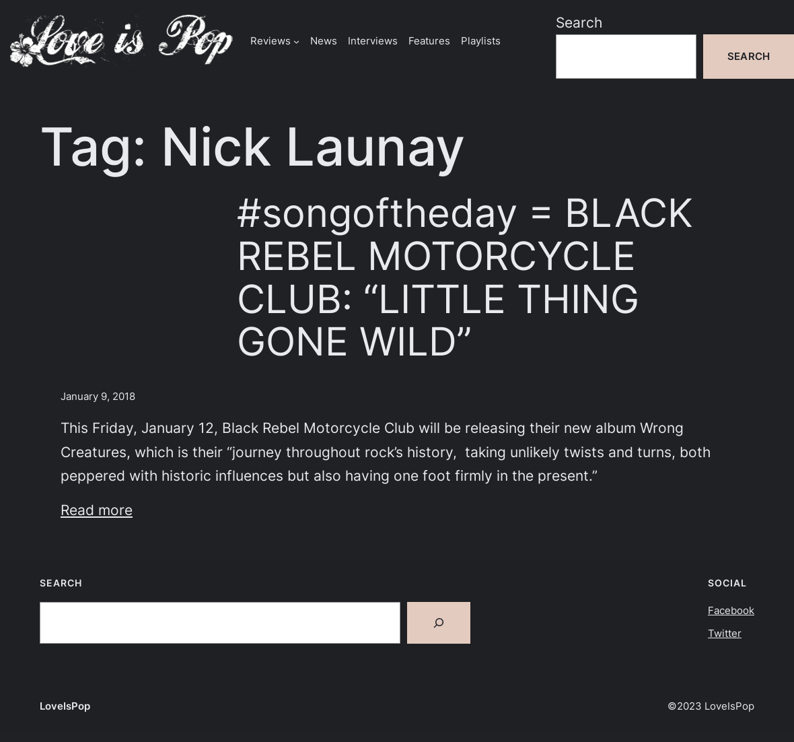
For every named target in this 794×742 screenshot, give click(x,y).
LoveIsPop (65, 706)
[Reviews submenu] (296, 41)
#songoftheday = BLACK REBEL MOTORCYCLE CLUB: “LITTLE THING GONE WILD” (465, 277)
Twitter (725, 633)
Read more (97, 510)
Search (579, 22)
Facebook (731, 610)
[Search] (438, 623)
